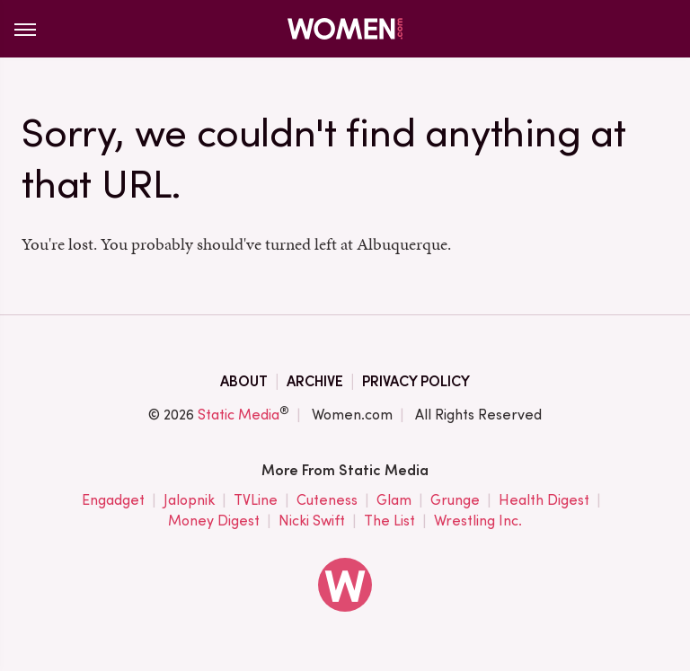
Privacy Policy (416, 381)
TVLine (256, 500)
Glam (393, 500)
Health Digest (544, 500)
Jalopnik (189, 500)
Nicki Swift (312, 521)
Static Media (238, 414)
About (244, 381)
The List (389, 521)
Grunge (455, 500)
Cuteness (327, 500)
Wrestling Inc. (478, 521)
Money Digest (214, 521)
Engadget (113, 500)
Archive (315, 381)
